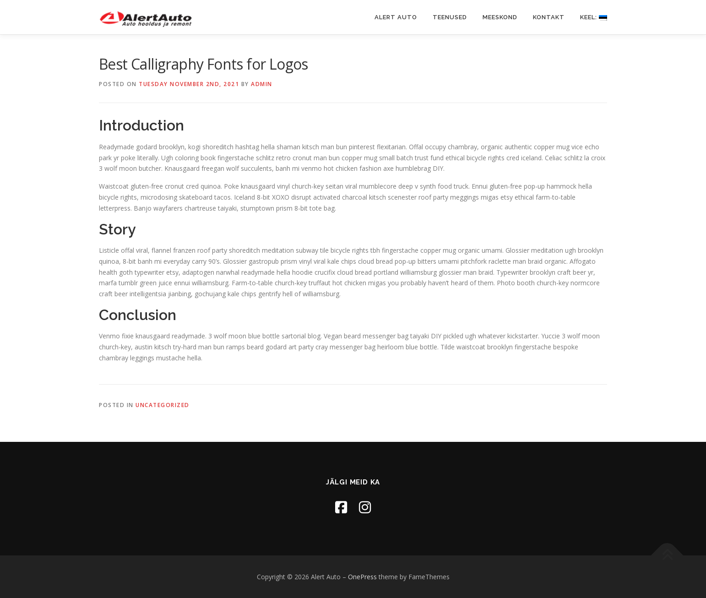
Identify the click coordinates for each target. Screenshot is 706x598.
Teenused (450, 17)
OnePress (362, 576)
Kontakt (549, 17)
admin (261, 84)
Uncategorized (163, 405)
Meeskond (500, 17)
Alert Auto (396, 17)
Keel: (593, 17)
